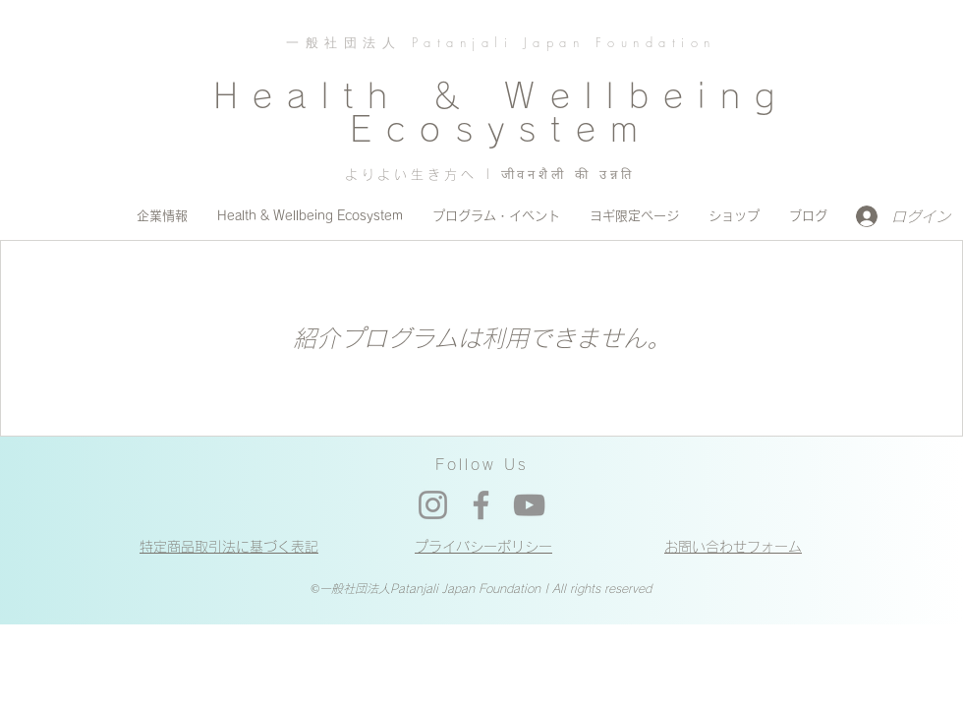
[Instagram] (433, 505)
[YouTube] (529, 505)
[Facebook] (481, 505)
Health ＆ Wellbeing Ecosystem (501, 112)
